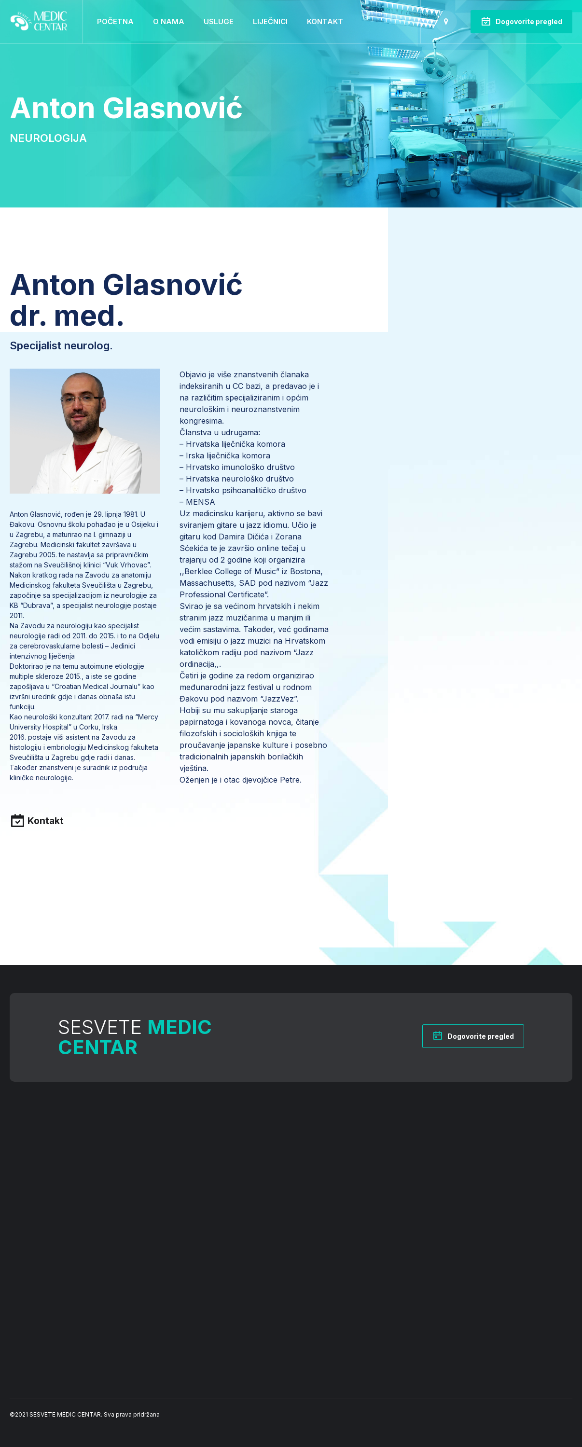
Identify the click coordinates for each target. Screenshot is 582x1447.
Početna (115, 21)
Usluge (219, 21)
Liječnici (270, 21)
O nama (168, 21)
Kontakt (325, 21)
